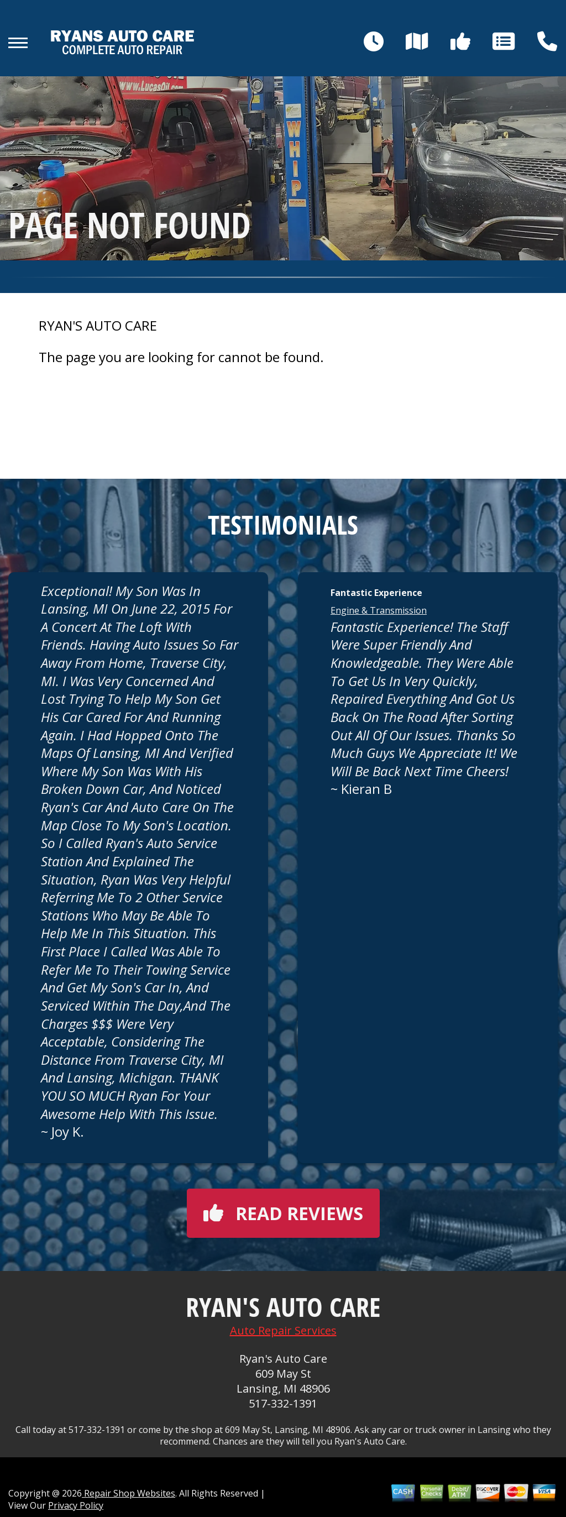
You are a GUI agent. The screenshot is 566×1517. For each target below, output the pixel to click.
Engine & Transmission (379, 610)
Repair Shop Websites (128, 1493)
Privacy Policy (75, 1505)
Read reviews (283, 1213)
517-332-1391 (283, 1403)
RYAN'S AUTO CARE (98, 325)
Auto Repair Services (283, 1330)
